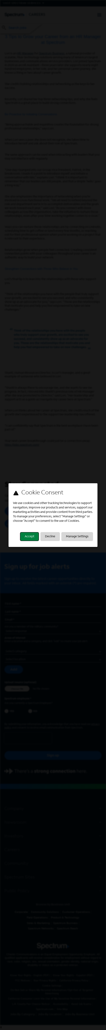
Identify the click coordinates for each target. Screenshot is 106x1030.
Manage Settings (77, 536)
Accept (29, 536)
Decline (50, 536)
